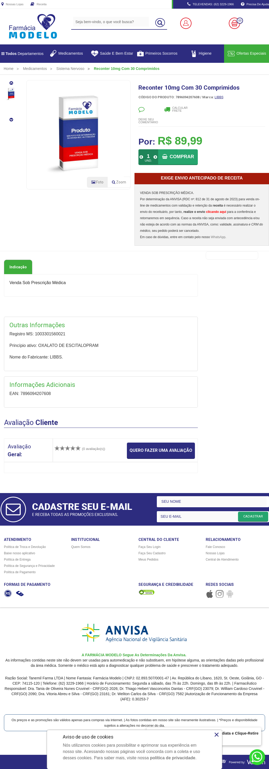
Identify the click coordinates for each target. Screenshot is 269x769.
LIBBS (219, 97)
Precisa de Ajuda (255, 4)
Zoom (121, 183)
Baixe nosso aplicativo (19, 553)
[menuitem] (8, 68)
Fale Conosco (215, 547)
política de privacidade (172, 758)
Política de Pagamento (20, 572)
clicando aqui (216, 212)
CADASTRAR (253, 516)
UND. (148, 160)
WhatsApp (218, 237)
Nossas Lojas (12, 4)
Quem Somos (80, 547)
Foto (97, 182)
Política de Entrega (17, 559)
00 (239, 20)
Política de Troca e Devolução (25, 547)
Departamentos (22, 54)
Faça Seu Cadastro (151, 553)
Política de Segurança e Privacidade (29, 566)
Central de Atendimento (222, 559)
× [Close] (216, 734)
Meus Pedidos (148, 559)
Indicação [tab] (18, 267)
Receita (38, 4)
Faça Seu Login (149, 547)
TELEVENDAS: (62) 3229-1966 (210, 4)
